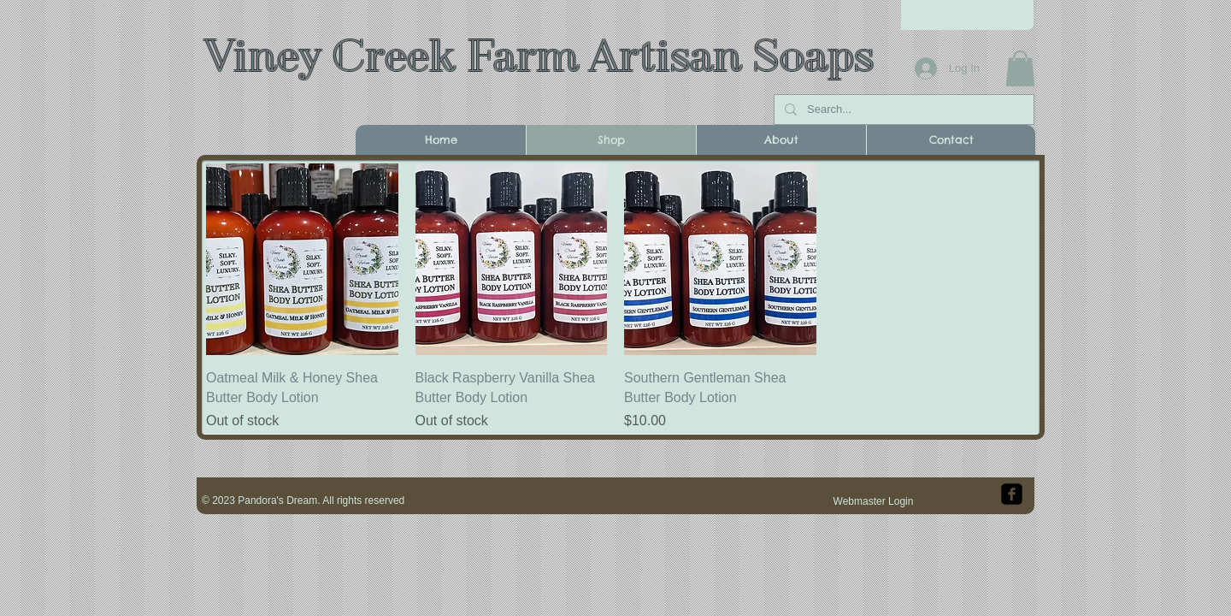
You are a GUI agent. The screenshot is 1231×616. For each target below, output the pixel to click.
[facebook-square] (1011, 494)
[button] (1020, 68)
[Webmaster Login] (873, 501)
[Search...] (902, 109)
